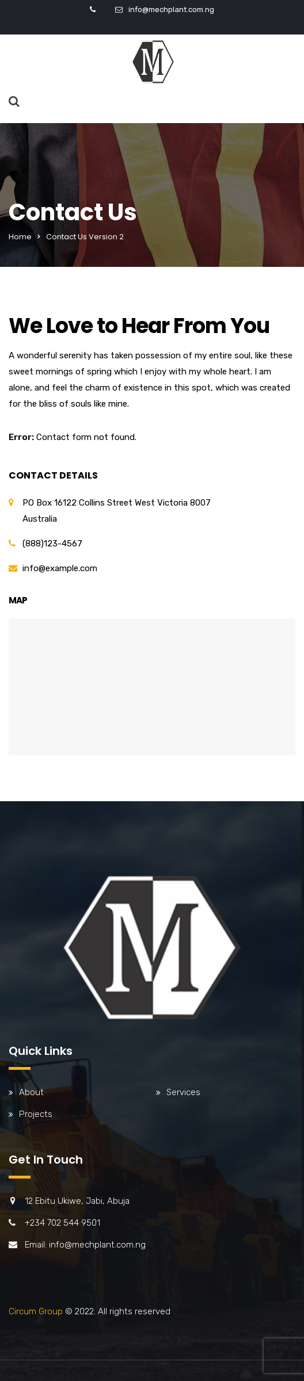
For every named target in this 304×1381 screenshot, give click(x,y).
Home (20, 236)
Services (183, 1092)
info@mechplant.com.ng (171, 9)
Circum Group (36, 1311)
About (31, 1092)
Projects (35, 1114)
